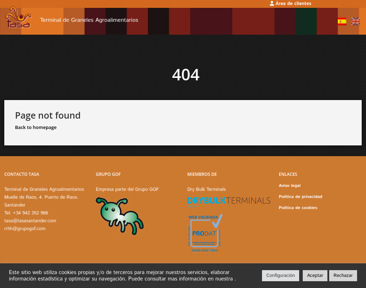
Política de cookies (298, 208)
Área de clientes (290, 3)
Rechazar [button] (343, 275)
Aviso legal (290, 186)
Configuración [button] (280, 275)
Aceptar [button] (315, 275)
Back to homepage (35, 127)
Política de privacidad (300, 197)
